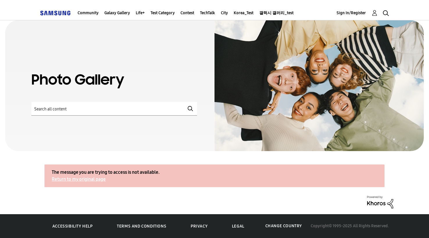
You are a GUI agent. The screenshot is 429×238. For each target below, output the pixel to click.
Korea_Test (243, 12)
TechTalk (207, 12)
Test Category (163, 12)
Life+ (140, 12)
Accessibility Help (72, 226)
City (224, 12)
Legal (238, 226)
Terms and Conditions (141, 226)
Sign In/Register (351, 12)
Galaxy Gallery (117, 12)
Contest (187, 12)
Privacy (199, 226)
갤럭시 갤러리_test (276, 12)
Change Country (283, 225)
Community (88, 12)
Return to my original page (79, 179)
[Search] (114, 109)
